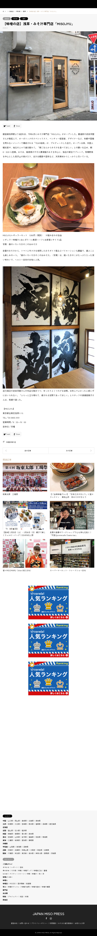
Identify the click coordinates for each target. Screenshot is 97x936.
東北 (4, 837)
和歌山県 (25, 850)
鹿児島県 (52, 824)
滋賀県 (46, 850)
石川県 (17, 830)
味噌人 (5, 880)
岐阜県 (17, 840)
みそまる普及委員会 (65, 923)
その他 (13, 870)
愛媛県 (17, 834)
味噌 (19, 870)
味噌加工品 (38, 870)
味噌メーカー (7, 877)
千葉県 (10, 853)
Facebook (46, 918)
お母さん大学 (80, 923)
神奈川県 (39, 853)
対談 (21, 896)
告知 (21, 867)
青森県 (45, 837)
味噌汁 (34, 874)
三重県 (10, 840)
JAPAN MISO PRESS (48, 913)
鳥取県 (38, 821)
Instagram (51, 918)
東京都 (15, 19)
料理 (26, 896)
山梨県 (12, 847)
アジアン (13, 874)
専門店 (5, 890)
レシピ (5, 874)
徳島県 (10, 834)
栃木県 (31, 853)
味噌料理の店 (11, 442)
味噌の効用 (25, 887)
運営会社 (14, 923)
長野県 (25, 847)
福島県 (31, 837)
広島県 (31, 821)
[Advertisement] (48, 734)
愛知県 (24, 840)
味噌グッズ (27, 870)
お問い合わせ (24, 923)
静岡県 (31, 840)
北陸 (4, 830)
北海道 (5, 827)
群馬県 (46, 853)
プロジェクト (13, 896)
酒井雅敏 (21, 883)
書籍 (45, 870)
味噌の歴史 (36, 887)
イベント (6, 867)
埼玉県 (17, 853)
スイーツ (21, 874)
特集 (4, 896)
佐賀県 (10, 824)
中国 (4, 821)
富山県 (10, 830)
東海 (4, 840)
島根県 (24, 821)
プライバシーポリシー (39, 923)
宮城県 (10, 837)
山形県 (17, 837)
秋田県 (38, 837)
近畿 (4, 850)
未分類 (5, 893)
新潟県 (19, 847)
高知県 (31, 834)
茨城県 (53, 853)
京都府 (10, 850)
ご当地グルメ (7, 864)
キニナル (6, 870)
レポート (14, 867)
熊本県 (31, 824)
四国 (4, 834)
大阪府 (32, 850)
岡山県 (17, 821)
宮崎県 (24, 824)
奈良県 (39, 850)
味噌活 (5, 883)
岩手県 (24, 837)
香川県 (24, 834)
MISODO (13, 883)
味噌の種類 (46, 887)
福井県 (24, 830)
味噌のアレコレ (13, 887)
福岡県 (38, 824)
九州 (4, 824)
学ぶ (4, 887)
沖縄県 (5, 843)
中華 (28, 874)
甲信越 (5, 847)
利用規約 (53, 923)
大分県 (17, 824)
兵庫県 (17, 850)
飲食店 (7, 19)
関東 (24, 19)
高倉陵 (28, 883)
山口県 (10, 821)
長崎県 (45, 824)
